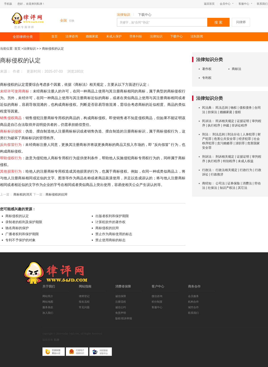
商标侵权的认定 (53, 48)
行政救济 (217, 174)
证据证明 (243, 121)
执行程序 (214, 125)
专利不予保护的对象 (20, 240)
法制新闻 (197, 36)
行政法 (206, 170)
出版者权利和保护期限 (112, 216)
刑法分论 (233, 134)
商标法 (236, 69)
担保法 (212, 112)
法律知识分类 (209, 59)
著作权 (206, 69)
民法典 (206, 107)
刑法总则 (218, 134)
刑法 (205, 134)
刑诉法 (206, 156)
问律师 (241, 22)
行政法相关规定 (226, 170)
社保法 (212, 188)
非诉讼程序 (239, 125)
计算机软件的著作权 (110, 222)
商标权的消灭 (22, 194)
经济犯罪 (245, 139)
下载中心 (144, 14)
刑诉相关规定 (225, 156)
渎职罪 (240, 143)
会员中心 (226, 3)
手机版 (8, 3)
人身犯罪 (249, 134)
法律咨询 (71, 36)
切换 (71, 20)
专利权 (206, 78)
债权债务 (245, 107)
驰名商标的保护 (17, 228)
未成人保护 (114, 36)
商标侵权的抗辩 (56, 194)
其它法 (242, 188)
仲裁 (226, 125)
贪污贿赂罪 (225, 143)
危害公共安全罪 (225, 139)
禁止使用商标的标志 (110, 240)
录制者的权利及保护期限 (23, 222)
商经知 (206, 183)
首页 (54, 36)
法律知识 (123, 14)
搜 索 (218, 22)
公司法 (220, 183)
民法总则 (222, 107)
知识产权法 (227, 188)
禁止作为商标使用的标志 (113, 234)
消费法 (247, 183)
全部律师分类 (23, 37)
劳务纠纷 (136, 36)
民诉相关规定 (225, 121)
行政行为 (246, 170)
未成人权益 (245, 161)
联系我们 (262, 3)
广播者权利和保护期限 (22, 234)
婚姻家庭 (92, 36)
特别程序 (229, 161)
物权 (233, 107)
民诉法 (206, 121)
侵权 (238, 112)
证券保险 (233, 183)
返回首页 (209, 3)
